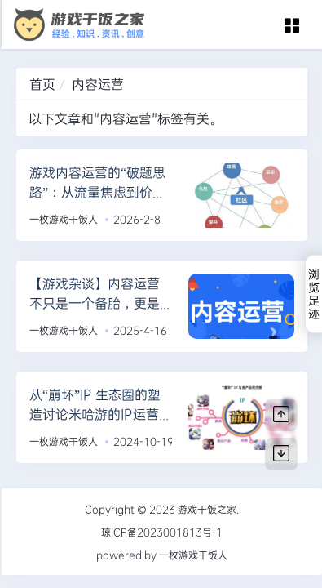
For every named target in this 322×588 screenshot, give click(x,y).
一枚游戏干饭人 (63, 218)
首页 (42, 83)
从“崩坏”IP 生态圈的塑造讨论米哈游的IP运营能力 (100, 413)
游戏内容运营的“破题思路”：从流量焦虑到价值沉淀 (97, 191)
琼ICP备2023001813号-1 (162, 531)
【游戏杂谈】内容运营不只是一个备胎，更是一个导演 (94, 302)
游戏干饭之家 (207, 508)
